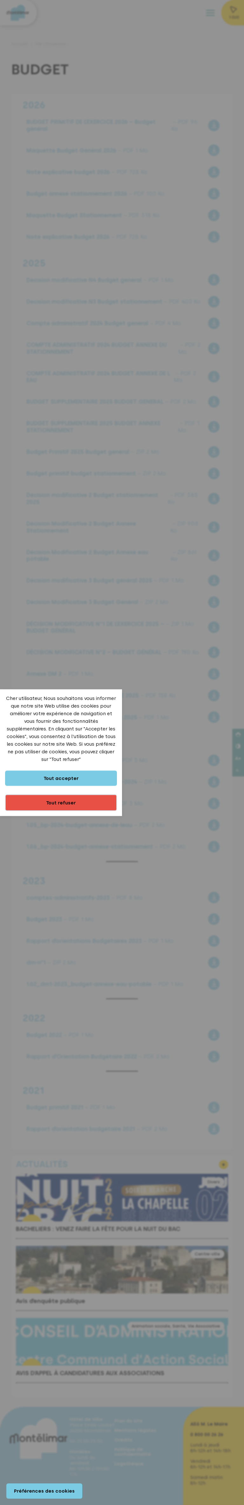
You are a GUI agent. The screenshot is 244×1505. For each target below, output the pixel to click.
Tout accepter (61, 778)
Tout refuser (61, 802)
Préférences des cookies (44, 1491)
